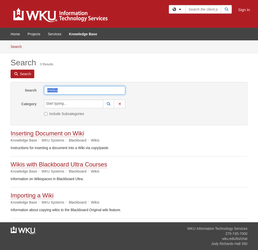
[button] (108, 104)
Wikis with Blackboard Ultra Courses (59, 164)
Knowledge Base (83, 34)
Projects (33, 34)
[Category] (69, 104)
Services (54, 34)
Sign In (244, 10)
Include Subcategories (64, 114)
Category (29, 104)
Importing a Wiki (32, 195)
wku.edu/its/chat (234, 239)
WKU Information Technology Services (217, 229)
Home (15, 34)
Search (18, 46)
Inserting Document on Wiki (47, 133)
